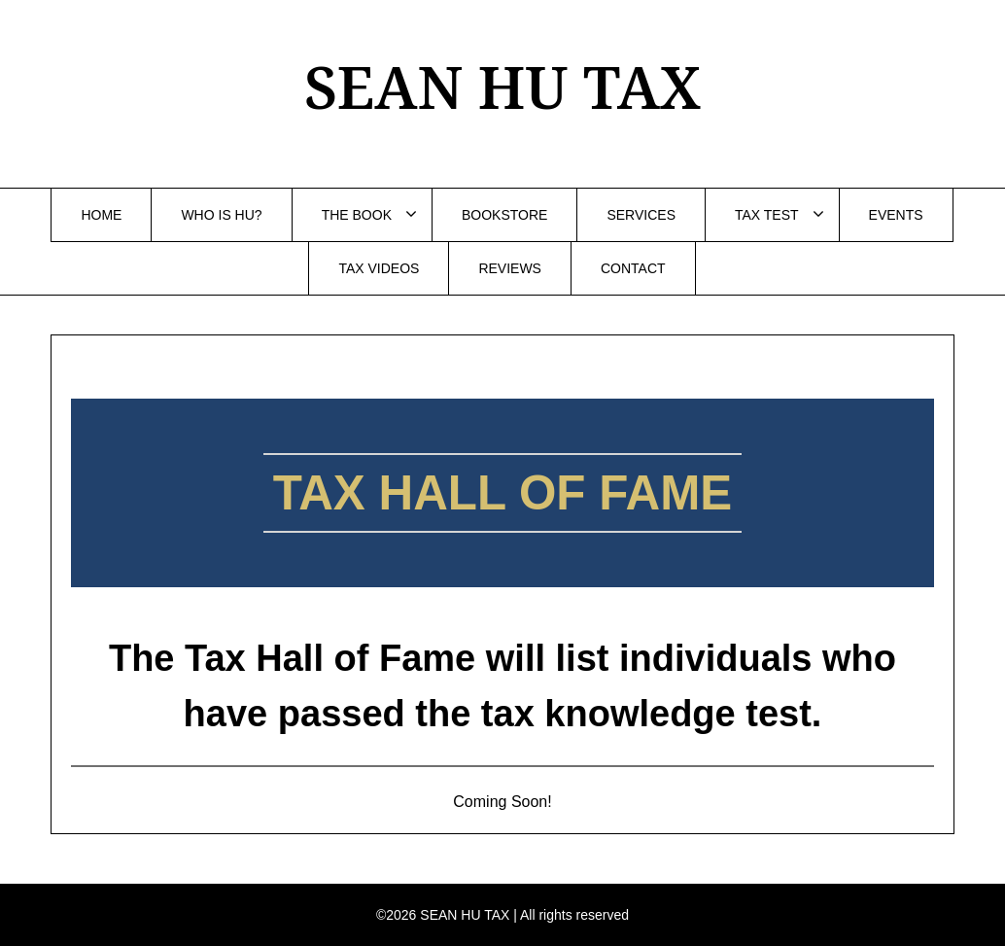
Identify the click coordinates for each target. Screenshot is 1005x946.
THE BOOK (357, 215)
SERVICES (641, 215)
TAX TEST (767, 215)
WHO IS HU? (221, 215)
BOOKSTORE (504, 215)
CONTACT (633, 268)
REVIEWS (509, 268)
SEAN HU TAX (502, 86)
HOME (101, 215)
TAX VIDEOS (378, 268)
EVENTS (896, 215)
